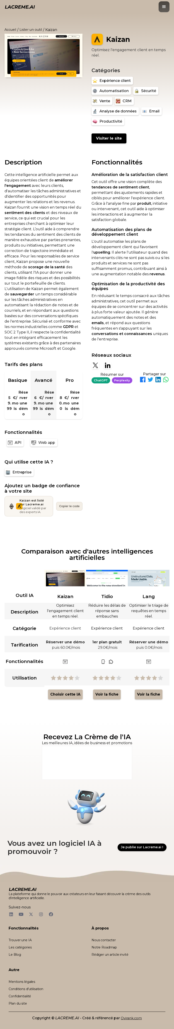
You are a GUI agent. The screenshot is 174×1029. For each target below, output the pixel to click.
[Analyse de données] (115, 111)
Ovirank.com (131, 1018)
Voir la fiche (106, 694)
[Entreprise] (19, 472)
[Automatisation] (111, 91)
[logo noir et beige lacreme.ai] (20, 7)
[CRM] (124, 101)
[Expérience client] (112, 81)
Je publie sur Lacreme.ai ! (142, 847)
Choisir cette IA (65, 694)
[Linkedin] (107, 365)
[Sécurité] (145, 91)
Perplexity (122, 380)
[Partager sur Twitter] (150, 380)
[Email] (151, 111)
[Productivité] (108, 121)
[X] (95, 365)
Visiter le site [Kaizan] (109, 138)
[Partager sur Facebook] (142, 380)
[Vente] (102, 101)
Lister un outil (30, 30)
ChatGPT (101, 380)
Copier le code (69, 506)
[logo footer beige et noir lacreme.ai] (23, 889)
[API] (15, 443)
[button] (164, 6)
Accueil (10, 30)
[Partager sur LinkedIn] (158, 380)
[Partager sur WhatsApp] (166, 380)
